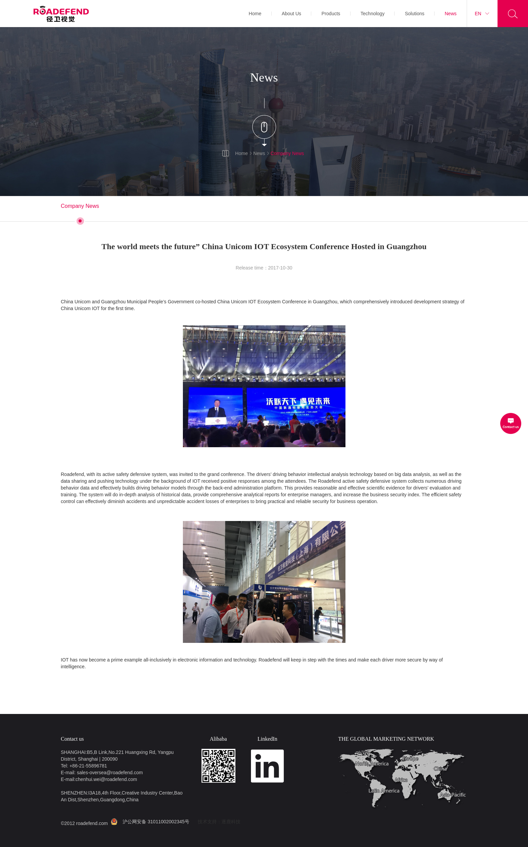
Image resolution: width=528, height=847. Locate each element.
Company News (287, 153)
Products (330, 13)
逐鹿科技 (230, 821)
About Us (291, 13)
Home (255, 13)
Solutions (414, 13)
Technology (373, 13)
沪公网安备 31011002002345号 (156, 821)
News (451, 13)
